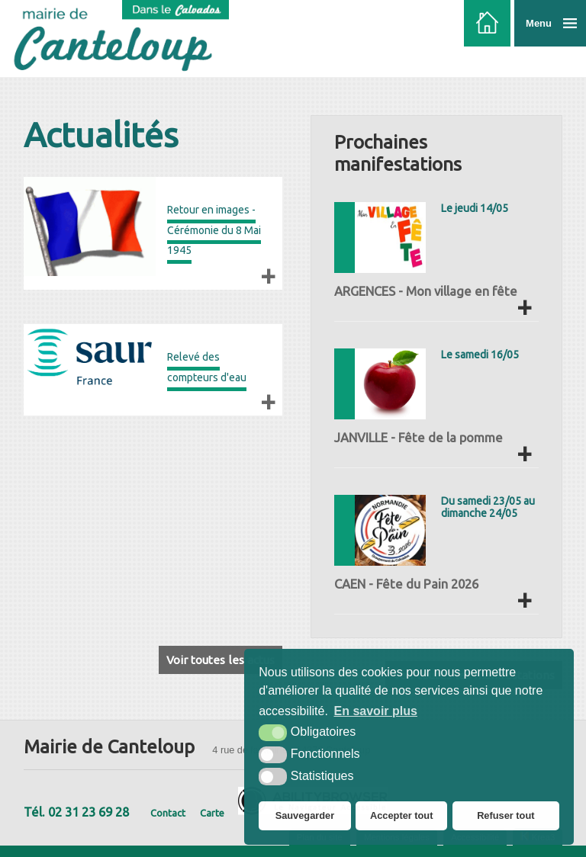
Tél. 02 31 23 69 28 (76, 812)
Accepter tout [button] (401, 815)
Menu (539, 23)
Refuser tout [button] (505, 815)
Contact (167, 812)
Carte (212, 812)
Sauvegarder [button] (305, 815)
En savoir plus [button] (375, 711)
